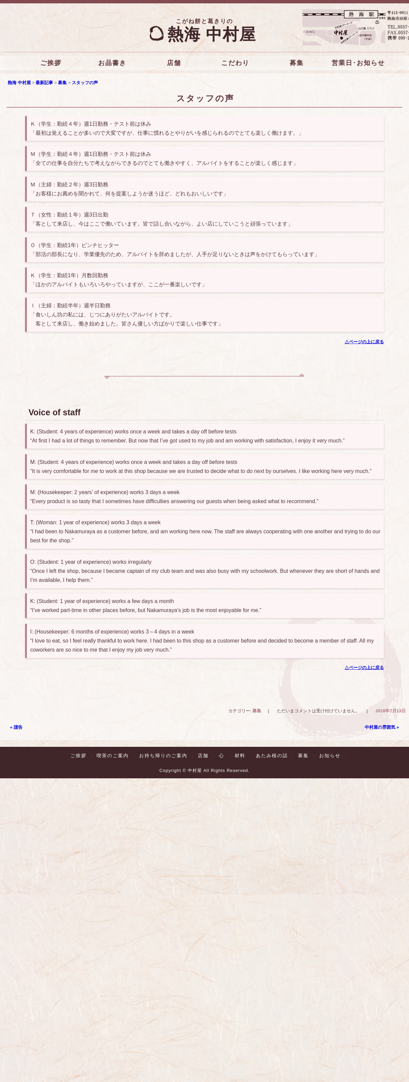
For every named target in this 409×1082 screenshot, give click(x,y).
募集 (297, 62)
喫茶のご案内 (113, 756)
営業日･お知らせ (358, 62)
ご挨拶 (50, 62)
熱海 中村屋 (204, 34)
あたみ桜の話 (272, 756)
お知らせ (330, 756)
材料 (240, 756)
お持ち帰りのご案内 (163, 756)
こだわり (235, 62)
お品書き (112, 62)
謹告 (16, 727)
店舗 (174, 62)
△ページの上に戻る (364, 341)
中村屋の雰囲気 (382, 727)
